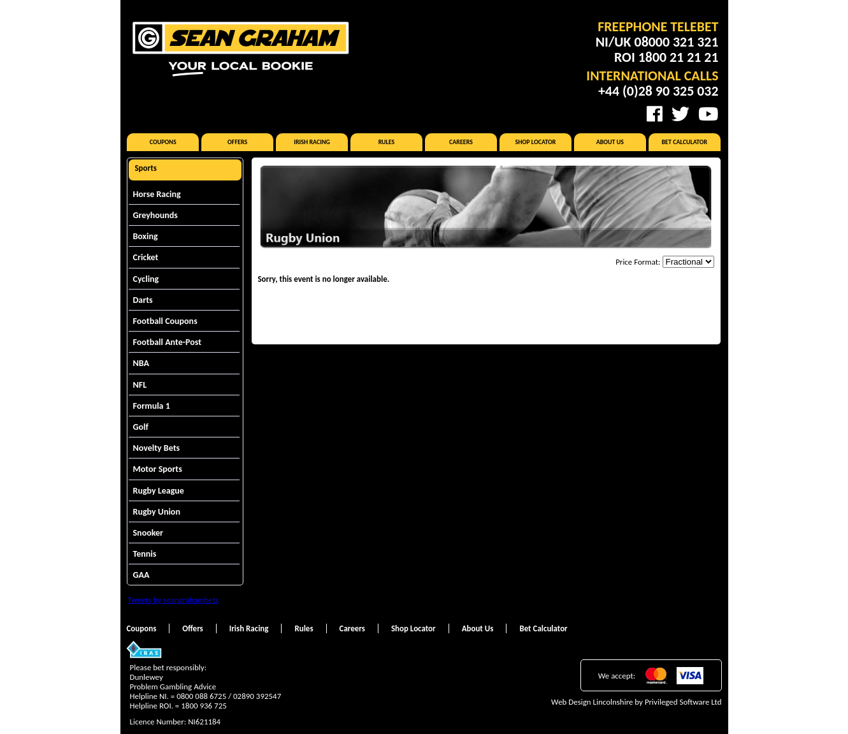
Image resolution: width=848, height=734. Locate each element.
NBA (141, 363)
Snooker (148, 532)
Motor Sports (157, 469)
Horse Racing (157, 194)
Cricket (146, 257)
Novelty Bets (156, 448)
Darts (143, 300)
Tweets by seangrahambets (173, 600)
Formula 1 (151, 405)
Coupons (163, 142)
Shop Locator (535, 142)
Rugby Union (156, 511)
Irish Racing (312, 142)
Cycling (146, 279)
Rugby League (158, 490)
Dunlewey (146, 677)
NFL (140, 384)
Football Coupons (165, 321)
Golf (140, 427)
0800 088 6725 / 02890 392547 (228, 696)
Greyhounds (155, 215)
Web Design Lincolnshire (592, 702)
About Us (610, 142)
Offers (237, 142)
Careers (461, 142)
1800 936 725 (204, 705)
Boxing (145, 236)
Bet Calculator (685, 142)
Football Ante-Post (167, 342)
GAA (141, 574)
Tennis (145, 553)
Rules (386, 142)
